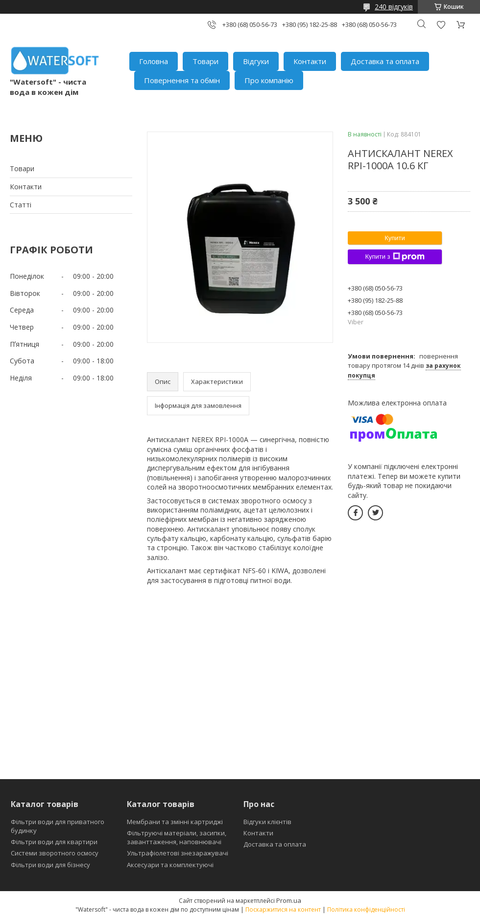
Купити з (394, 256)
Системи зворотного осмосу (54, 853)
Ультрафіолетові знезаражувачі (177, 853)
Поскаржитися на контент (283, 909)
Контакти (309, 61)
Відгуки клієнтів (267, 821)
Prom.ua (288, 900)
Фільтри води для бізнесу (50, 864)
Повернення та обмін (182, 80)
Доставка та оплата (385, 61)
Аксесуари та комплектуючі (170, 864)
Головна (153, 61)
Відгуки (256, 61)
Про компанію (268, 80)
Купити (394, 238)
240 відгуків (394, 6)
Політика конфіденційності (366, 909)
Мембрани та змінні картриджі (175, 821)
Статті (20, 204)
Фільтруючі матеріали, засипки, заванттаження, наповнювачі (176, 837)
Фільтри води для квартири (54, 841)
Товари (205, 61)
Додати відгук (441, 25)
